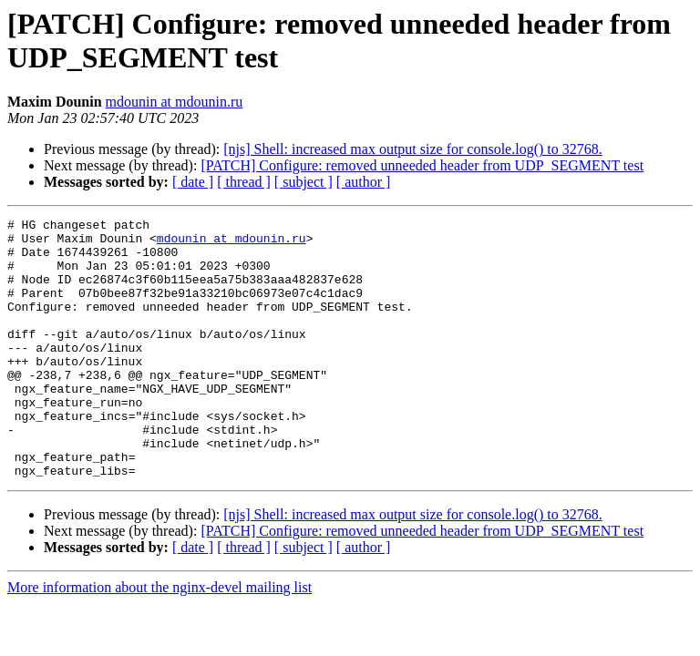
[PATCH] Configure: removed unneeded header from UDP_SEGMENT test (422, 165)
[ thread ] (244, 182)
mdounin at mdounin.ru (174, 101)
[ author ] (363, 182)
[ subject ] (303, 182)
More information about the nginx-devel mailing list (159, 639)
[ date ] (192, 182)
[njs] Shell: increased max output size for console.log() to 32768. (412, 149)
